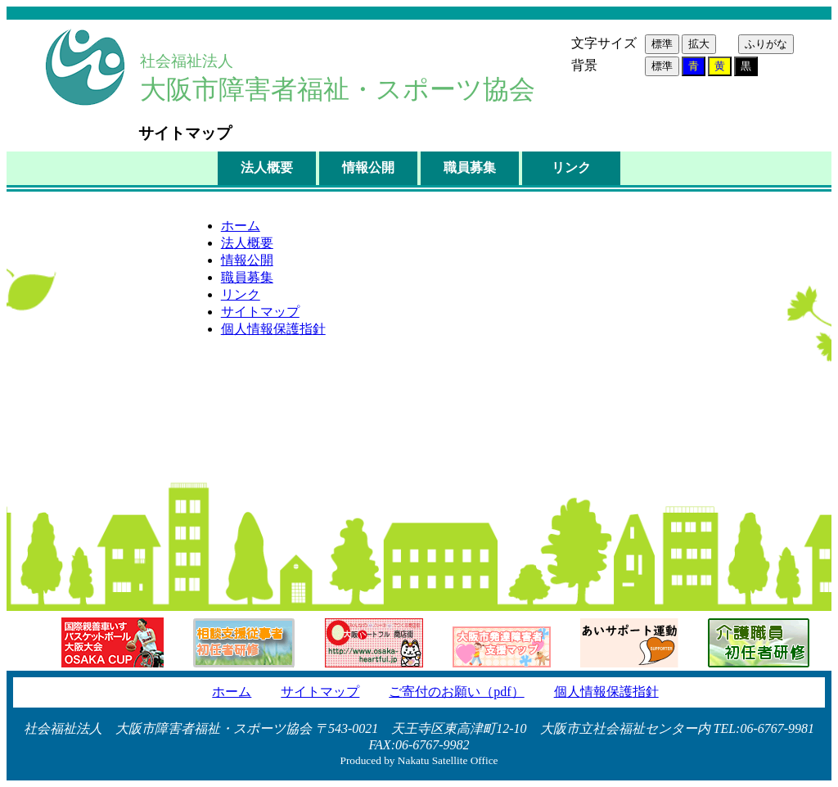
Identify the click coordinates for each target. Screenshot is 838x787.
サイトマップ (260, 312)
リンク (571, 167)
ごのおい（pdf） (456, 692)
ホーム (240, 226)
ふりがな (766, 44)
